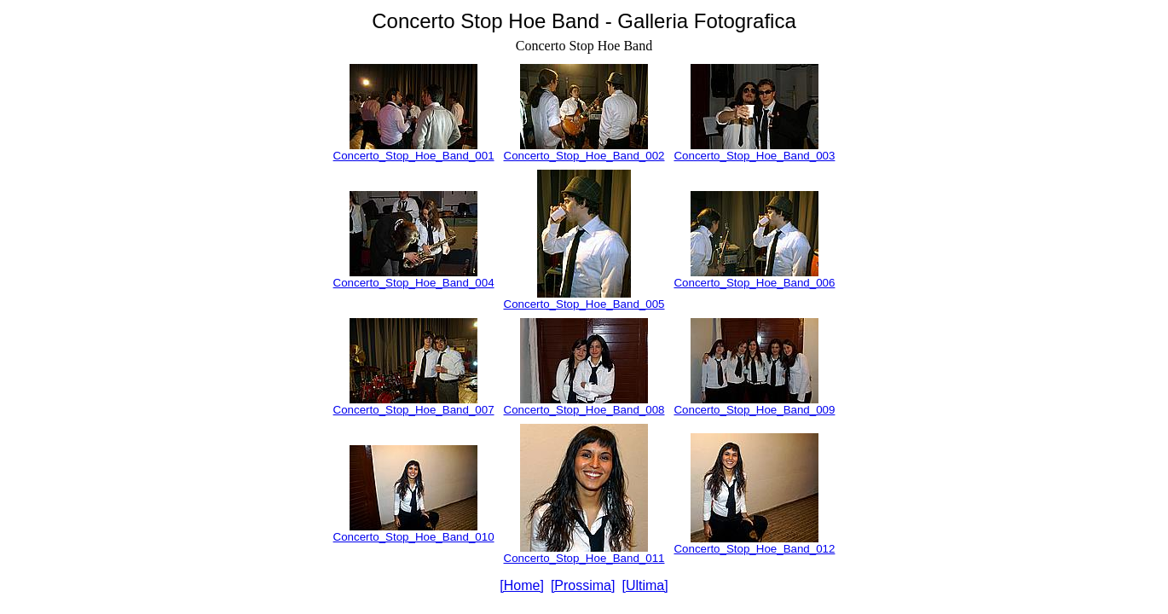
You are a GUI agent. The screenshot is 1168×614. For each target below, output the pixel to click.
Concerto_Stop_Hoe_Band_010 (413, 536)
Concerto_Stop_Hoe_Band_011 (584, 558)
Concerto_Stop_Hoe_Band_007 (413, 409)
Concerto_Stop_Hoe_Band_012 (754, 548)
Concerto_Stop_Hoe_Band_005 (584, 304)
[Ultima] (645, 585)
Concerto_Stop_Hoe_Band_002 (584, 155)
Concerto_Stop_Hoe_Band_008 (584, 409)
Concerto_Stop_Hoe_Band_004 (413, 282)
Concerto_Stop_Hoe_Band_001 (413, 155)
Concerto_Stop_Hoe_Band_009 (754, 409)
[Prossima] (583, 585)
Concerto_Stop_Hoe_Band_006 (754, 282)
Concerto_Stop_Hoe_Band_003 (754, 155)
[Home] (522, 585)
